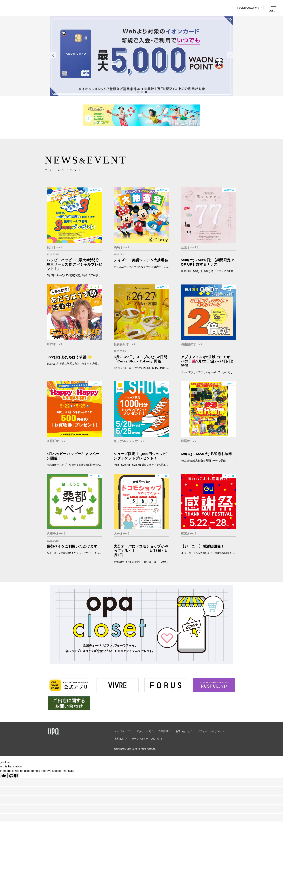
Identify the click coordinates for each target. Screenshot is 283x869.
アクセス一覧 (144, 731)
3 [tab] (145, 92)
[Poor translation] (13, 775)
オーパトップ (122, 731)
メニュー (273, 11)
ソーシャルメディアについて (147, 738)
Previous (53, 55)
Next (230, 55)
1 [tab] (137, 92)
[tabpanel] (141, 56)
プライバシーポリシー (209, 731)
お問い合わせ (183, 731)
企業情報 (163, 731)
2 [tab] (141, 92)
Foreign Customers (248, 7)
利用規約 (119, 738)
